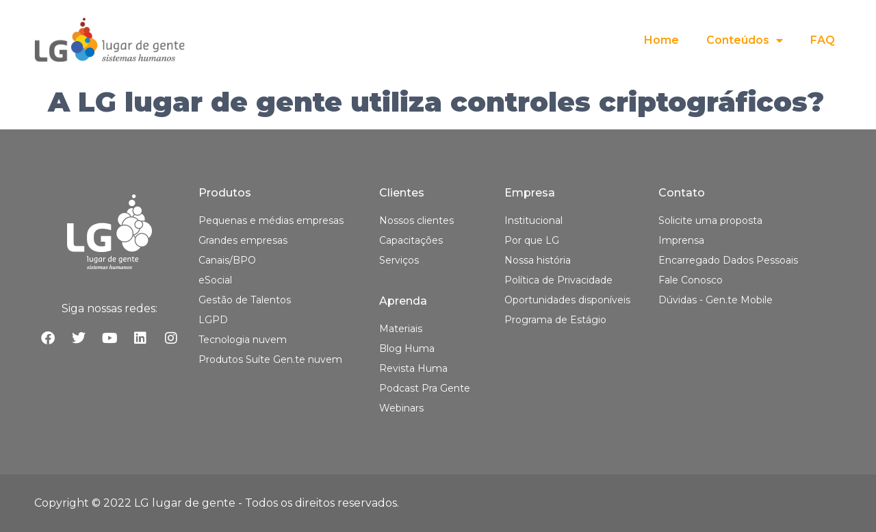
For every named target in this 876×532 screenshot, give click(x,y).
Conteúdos (744, 40)
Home (661, 40)
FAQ (822, 40)
